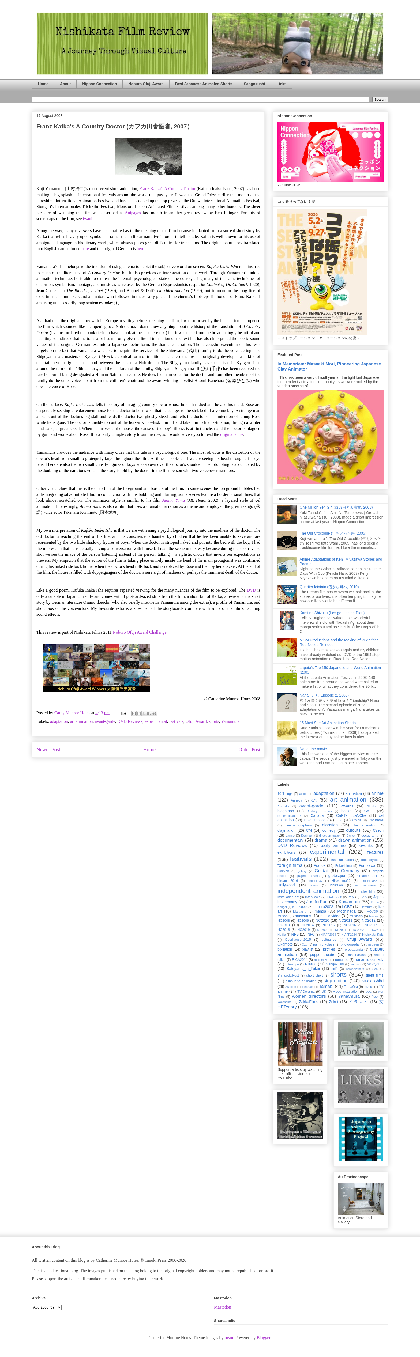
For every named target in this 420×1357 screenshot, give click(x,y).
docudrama (369, 835)
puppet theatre (322, 954)
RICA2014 (300, 960)
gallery (302, 871)
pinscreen (372, 944)
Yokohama (284, 1002)
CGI (339, 820)
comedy (329, 830)
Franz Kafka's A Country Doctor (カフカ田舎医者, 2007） (114, 126)
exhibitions (286, 852)
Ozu (305, 944)
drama (320, 840)
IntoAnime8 (334, 897)
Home (43, 84)
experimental (156, 721)
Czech (378, 830)
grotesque (336, 876)
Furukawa (367, 865)
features (375, 852)
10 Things (285, 794)
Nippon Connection (99, 84)
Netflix (282, 934)
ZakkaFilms (308, 1002)
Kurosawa (299, 907)
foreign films (290, 865)
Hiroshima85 (368, 880)
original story (231, 434)
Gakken (283, 871)
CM (309, 830)
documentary (290, 840)
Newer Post (48, 749)
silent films (374, 975)
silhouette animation (301, 981)
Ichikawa (336, 885)
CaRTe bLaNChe (351, 815)
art (314, 800)
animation (354, 793)
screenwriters (355, 968)
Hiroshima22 (341, 881)
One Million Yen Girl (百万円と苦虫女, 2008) (336, 507)
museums (303, 916)
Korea (375, 902)
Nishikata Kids (373, 934)
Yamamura (230, 721)
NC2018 (284, 930)
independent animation (308, 890)
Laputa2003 (323, 907)
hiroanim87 (315, 880)
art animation (81, 721)
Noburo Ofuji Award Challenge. (140, 632)
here (85, 248)
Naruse (374, 916)
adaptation (59, 721)
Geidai (321, 870)
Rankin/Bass (356, 955)
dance (290, 835)
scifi (335, 969)
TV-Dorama (305, 991)
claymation (286, 830)
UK (323, 991)
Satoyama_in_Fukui (303, 968)
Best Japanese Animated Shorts (203, 84)
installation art (288, 897)
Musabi (283, 916)
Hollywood (286, 885)
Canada (317, 815)
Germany (350, 870)
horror (314, 885)
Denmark (307, 835)
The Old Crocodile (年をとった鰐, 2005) (333, 533)
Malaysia (299, 911)
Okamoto (285, 944)
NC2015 (328, 925)
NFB (295, 934)
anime (377, 793)
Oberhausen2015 (298, 940)
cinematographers (298, 825)
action (303, 793)
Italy (351, 897)
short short (314, 975)
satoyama (375, 964)
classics (330, 824)
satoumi (356, 964)
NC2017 (371, 925)
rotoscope (292, 964)
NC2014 (307, 925)
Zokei (333, 1002)
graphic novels (308, 876)
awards (347, 806)
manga (320, 911)
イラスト (358, 1002)
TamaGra (351, 987)
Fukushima (343, 866)
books (346, 811)
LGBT (347, 907)
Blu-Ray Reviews (319, 811)
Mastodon (222, 1307)
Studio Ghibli (373, 981)
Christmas (376, 820)
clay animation (364, 825)
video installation (346, 991)
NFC (311, 934)
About (65, 84)
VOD (368, 991)
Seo (375, 968)
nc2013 (284, 925)
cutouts (353, 830)
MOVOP (372, 911)
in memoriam (365, 885)
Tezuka (368, 986)
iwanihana (91, 218)
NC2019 (303, 930)
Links (282, 84)
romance (341, 960)
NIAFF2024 (349, 934)
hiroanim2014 (367, 876)
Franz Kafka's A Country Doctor (167, 188)
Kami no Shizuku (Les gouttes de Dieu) (332, 613)
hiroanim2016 (288, 881)
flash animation (342, 860)
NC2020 (322, 929)
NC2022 (358, 929)
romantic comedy (369, 959)
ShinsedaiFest (288, 975)
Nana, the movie (313, 749)
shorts (214, 721)
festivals (176, 721)
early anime (333, 845)
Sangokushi (254, 84)
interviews (312, 897)
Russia (311, 964)
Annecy (296, 800)
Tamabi (326, 986)
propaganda (354, 949)
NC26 (374, 929)
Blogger (263, 1337)
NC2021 (340, 929)
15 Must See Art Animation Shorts (328, 723)
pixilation (285, 949)
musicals (356, 916)
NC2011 (345, 920)
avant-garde (105, 721)
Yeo (375, 997)
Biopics (372, 806)
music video (330, 916)
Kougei (282, 907)
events (366, 845)
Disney (350, 835)
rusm (228, 1337)
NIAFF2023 (328, 934)
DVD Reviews (129, 721)
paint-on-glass (323, 944)
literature (367, 907)
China (356, 820)
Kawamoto (349, 901)
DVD (251, 590)
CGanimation (315, 820)
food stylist (369, 860)
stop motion (335, 980)
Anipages (133, 212)
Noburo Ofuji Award (145, 84)
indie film (367, 891)
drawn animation (355, 840)
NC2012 (369, 920)
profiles (329, 949)
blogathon (286, 811)
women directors (309, 996)
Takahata (307, 986)
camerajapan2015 (290, 815)
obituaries (329, 940)
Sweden (290, 986)
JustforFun (317, 901)
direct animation (330, 835)
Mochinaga (346, 911)
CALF (369, 811)
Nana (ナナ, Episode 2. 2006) (324, 695)
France (320, 865)
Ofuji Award (196, 721)
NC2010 (322, 920)
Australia (283, 806)
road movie (321, 959)
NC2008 (284, 921)
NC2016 (350, 925)
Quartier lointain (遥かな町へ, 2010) (329, 587)
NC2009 (303, 921)
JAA (364, 897)
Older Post (249, 749)
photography (350, 944)
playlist (307, 949)
